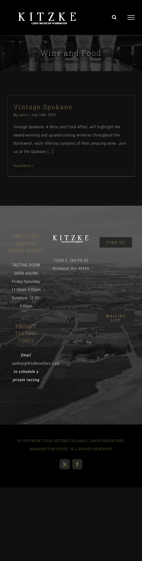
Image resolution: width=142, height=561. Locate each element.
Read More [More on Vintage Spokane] (22, 166)
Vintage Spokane (43, 107)
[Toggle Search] (114, 17)
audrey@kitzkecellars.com (36, 363)
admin (23, 115)
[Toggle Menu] (131, 17)
